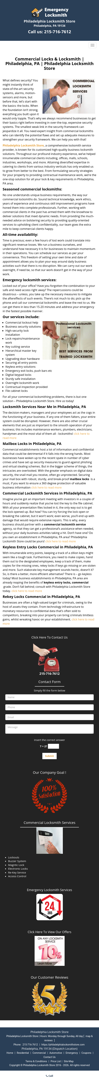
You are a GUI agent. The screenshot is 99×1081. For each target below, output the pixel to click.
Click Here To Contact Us (49, 637)
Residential (23, 1052)
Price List (56, 1061)
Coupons (86, 1052)
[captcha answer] (53, 746)
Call (49, 1075)
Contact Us (49, 1057)
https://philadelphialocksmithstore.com (63, 1044)
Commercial (39, 1052)
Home (10, 1052)
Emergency (72, 1052)
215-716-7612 (57, 31)
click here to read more (46, 487)
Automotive (55, 1052)
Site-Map (69, 1061)
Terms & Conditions (36, 1061)
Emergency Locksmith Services (49, 890)
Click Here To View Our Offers (49, 932)
